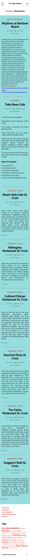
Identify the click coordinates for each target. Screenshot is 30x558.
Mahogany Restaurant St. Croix (15, 249)
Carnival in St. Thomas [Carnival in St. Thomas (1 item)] (6, 532)
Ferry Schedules (7, 512)
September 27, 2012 (20, 108)
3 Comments (16, 257)
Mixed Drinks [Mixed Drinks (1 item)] (13, 538)
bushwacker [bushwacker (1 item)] (13, 531)
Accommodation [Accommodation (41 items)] (11, 528)
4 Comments (16, 204)
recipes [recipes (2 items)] (11, 540)
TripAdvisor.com (10, 86)
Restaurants (18, 19)
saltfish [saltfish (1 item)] (15, 540)
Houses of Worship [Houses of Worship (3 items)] (7, 537)
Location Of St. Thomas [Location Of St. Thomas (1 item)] (6, 538)
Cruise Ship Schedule (9, 514)
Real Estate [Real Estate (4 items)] (5, 540)
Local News (5, 510)
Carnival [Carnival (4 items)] (18, 531)
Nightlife (10, 19)
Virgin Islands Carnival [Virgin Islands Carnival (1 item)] (11, 546)
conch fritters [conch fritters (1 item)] (9, 535)
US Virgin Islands (15, 3)
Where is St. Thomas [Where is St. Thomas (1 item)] (13, 548)
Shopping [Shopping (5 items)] (5, 542)
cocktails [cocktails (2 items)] (24, 533)
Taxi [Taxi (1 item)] (9, 542)
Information (5, 508)
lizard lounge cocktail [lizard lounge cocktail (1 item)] (21, 537)
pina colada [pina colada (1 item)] (19, 538)
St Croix (20, 190)
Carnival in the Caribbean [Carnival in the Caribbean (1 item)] (16, 532)
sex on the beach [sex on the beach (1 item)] (20, 540)
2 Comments (16, 33)
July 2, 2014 (20, 30)
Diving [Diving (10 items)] (22, 535)
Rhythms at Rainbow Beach (15, 25)
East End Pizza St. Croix (15, 356)
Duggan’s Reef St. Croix (15, 464)
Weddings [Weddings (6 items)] (5, 548)
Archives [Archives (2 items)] (22, 528)
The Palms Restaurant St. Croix (15, 411)
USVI (12, 30)
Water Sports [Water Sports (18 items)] (22, 546)
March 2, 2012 (20, 202)
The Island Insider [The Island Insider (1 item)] (14, 542)
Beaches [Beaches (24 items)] (6, 531)
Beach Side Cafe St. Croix (15, 196)
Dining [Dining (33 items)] (16, 535)
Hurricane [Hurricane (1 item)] (15, 537)
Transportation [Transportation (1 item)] (21, 542)
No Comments (16, 111)
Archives (4, 516)
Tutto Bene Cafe (15, 104)
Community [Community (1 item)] (4, 535)
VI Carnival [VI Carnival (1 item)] (4, 546)
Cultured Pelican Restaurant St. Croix (15, 298)
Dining (5, 235)
